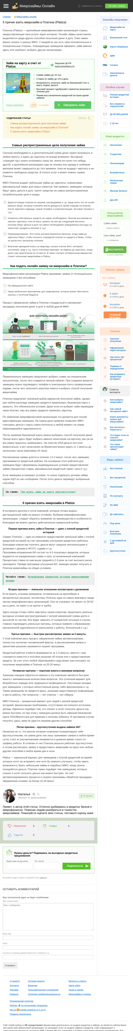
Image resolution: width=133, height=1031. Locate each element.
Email (5, 934)
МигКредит (115, 283)
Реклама (14, 981)
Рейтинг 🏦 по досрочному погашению (28, 996)
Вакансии (32, 976)
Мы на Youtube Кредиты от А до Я (28, 1001)
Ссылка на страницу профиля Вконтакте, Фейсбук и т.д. (26, 944)
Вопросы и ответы (77, 972)
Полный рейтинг (115, 316)
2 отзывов (44, 105)
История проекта (36, 972)
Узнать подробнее (15, 105)
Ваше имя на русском (17, 852)
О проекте (15, 972)
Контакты (14, 976)
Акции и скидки (76, 981)
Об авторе (88, 796)
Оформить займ (74, 105)
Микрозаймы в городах (80, 985)
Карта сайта (74, 976)
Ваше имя (7, 925)
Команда (14, 985)
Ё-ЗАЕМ (114, 294)
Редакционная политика (21, 992)
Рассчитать (116, 249)
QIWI (112, 56)
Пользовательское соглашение (43, 981)
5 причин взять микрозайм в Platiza (30, 131)
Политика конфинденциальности (44, 985)
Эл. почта (39, 852)
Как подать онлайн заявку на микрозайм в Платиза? (39, 127)
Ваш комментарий (10, 892)
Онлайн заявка (116, 6)
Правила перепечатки (20, 1005)
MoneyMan (115, 304)
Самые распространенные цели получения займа (38, 123)
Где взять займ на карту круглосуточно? (48, 491)
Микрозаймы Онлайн (37, 6)
